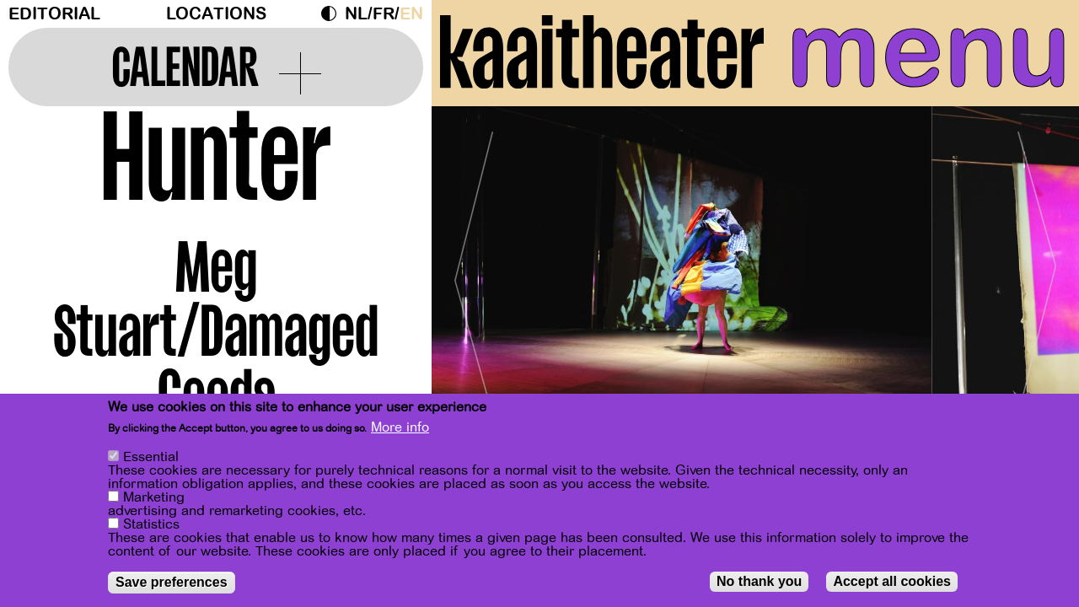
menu (928, 50)
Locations (216, 13)
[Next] (1037, 274)
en (411, 13)
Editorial (54, 13)
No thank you (759, 581)
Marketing (154, 497)
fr (384, 13)
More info (400, 427)
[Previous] (473, 274)
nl (356, 13)
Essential (151, 457)
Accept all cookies (892, 581)
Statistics (151, 524)
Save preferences (171, 582)
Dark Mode (333, 13)
